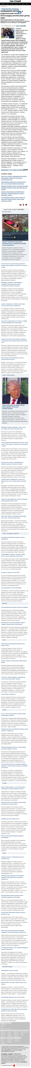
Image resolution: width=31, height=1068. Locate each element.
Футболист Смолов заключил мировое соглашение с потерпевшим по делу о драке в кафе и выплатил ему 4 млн (14, 341)
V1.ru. (16, 108)
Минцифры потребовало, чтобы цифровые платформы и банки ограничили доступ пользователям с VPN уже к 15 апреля (11, 284)
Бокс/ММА (3, 1043)
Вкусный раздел (7, 966)
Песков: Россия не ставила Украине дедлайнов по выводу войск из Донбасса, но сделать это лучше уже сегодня (14, 265)
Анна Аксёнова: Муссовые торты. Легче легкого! (13, 997)
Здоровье (10, 1036)
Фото (2, 1027)
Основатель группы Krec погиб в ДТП (10, 572)
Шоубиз (4, 603)
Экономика (3, 1033)
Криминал (16, 1033)
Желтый (9, 1034)
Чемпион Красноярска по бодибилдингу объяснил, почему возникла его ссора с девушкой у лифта (12, 193)
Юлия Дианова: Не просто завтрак (9, 970)
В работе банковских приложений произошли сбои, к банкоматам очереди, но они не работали (14, 243)
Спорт (4, 853)
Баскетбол (9, 1039)
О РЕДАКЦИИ (4, 1054)
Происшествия (6, 9)
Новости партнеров (5, 1028)
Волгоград (15, 9)
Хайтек (4, 710)
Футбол (2, 1039)
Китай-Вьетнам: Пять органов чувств (10, 818)
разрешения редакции (15, 1058)
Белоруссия (17, 1041)
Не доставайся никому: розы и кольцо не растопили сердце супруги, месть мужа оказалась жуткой (13, 199)
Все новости (4, 1024)
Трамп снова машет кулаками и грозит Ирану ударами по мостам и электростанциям (13, 407)
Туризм (4, 783)
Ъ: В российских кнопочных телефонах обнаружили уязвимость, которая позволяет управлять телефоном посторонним (14, 766)
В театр (2, 1036)
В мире (2, 1026)
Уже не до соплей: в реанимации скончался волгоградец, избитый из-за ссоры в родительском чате (14, 178)
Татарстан (16, 1039)
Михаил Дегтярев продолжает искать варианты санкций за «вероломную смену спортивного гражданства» (12, 877)
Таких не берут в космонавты (8, 694)
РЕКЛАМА (10, 1054)
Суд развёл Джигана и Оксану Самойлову (11, 587)
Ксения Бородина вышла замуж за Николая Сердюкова (14, 607)
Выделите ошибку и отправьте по (14, 209)
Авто (22, 1033)
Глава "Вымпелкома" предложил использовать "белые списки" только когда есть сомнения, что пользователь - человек (14, 444)
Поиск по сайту (3, 6)
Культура (3, 1034)
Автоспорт (9, 1041)
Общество (16, 1032)
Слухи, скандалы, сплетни (10, 533)
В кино (9, 1032)
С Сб (20, 26)
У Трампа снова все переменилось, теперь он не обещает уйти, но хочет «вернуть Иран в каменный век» (13, 481)
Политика (3, 1032)
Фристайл (9, 1042)
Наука (4, 640)
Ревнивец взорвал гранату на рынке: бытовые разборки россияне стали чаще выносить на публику (14, 187)
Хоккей (2, 1041)
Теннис (2, 1042)
